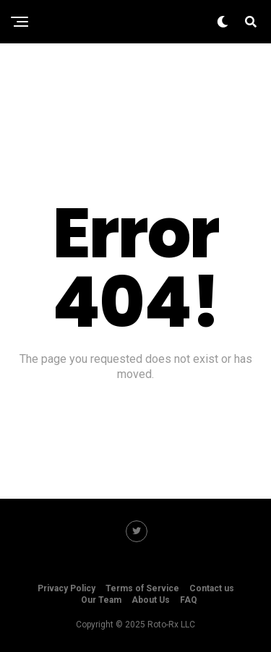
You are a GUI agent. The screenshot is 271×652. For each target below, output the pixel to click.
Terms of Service (142, 588)
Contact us (211, 588)
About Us (151, 600)
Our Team (101, 600)
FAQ (188, 600)
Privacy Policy (66, 588)
